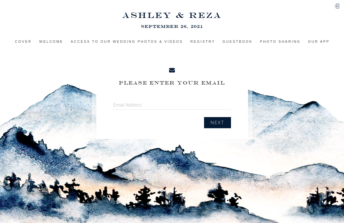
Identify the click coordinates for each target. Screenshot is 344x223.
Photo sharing (280, 41)
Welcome (51, 41)
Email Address (127, 105)
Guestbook (238, 41)
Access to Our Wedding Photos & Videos (127, 41)
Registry (202, 41)
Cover (23, 41)
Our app (319, 41)
